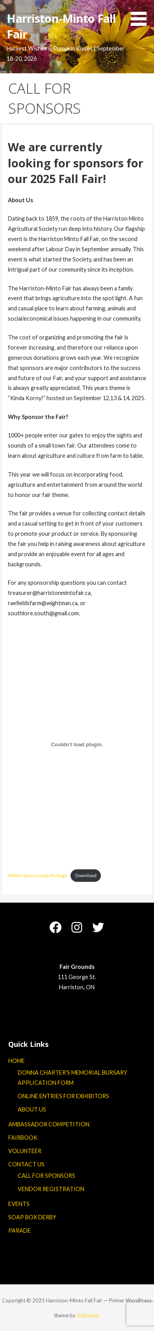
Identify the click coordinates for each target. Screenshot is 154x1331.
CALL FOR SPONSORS (46, 1175)
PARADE (19, 1230)
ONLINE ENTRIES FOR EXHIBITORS (63, 1096)
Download (85, 875)
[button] (141, 14)
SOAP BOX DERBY (32, 1217)
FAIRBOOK (22, 1137)
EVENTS (19, 1203)
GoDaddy (88, 1315)
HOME (16, 1060)
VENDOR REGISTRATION (51, 1189)
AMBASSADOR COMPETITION (48, 1124)
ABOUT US (32, 1109)
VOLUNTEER (24, 1151)
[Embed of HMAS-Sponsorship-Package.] (77, 744)
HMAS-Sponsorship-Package (37, 875)
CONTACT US (26, 1164)
